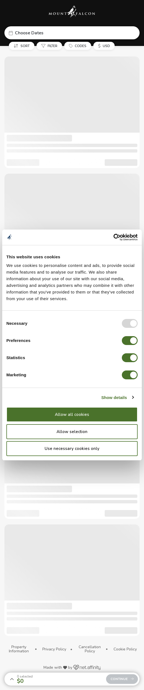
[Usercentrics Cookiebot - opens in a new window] (113, 237)
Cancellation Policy (90, 649)
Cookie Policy (125, 649)
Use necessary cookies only (72, 448)
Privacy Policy (54, 649)
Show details (114, 397)
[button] (72, 32)
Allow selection (72, 431)
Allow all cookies (72, 414)
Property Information (19, 649)
